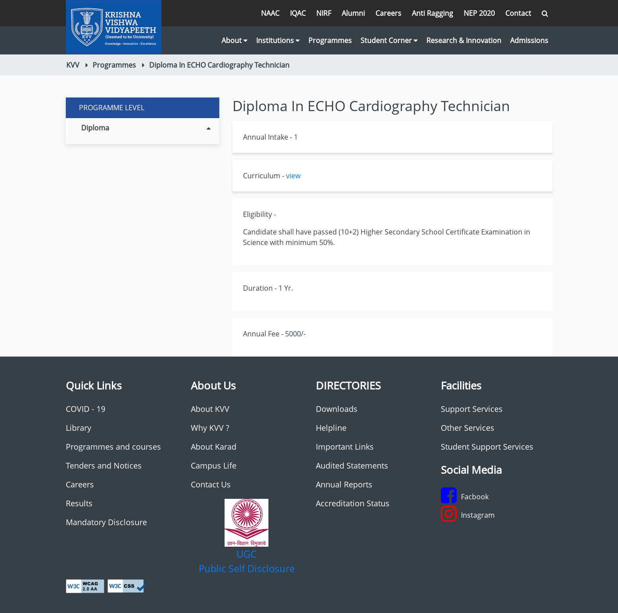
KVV (72, 65)
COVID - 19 (85, 409)
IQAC (298, 13)
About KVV (210, 409)
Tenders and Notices (104, 465)
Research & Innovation (463, 40)
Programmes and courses (113, 446)
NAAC (270, 13)
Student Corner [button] (389, 40)
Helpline (331, 427)
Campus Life (213, 465)
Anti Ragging (432, 13)
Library (78, 427)
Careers (388, 13)
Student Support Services (487, 446)
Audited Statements (352, 465)
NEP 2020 (479, 13)
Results (79, 503)
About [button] (234, 40)
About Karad (213, 446)
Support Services (472, 409)
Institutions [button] (278, 40)
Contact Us (211, 484)
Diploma (146, 128)
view (293, 175)
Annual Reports (344, 484)
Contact (518, 13)
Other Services (467, 427)
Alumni (353, 13)
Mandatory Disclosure (106, 522)
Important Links (345, 446)
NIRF (323, 13)
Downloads (336, 409)
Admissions (529, 40)
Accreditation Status (352, 503)
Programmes (330, 40)
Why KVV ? (210, 427)
